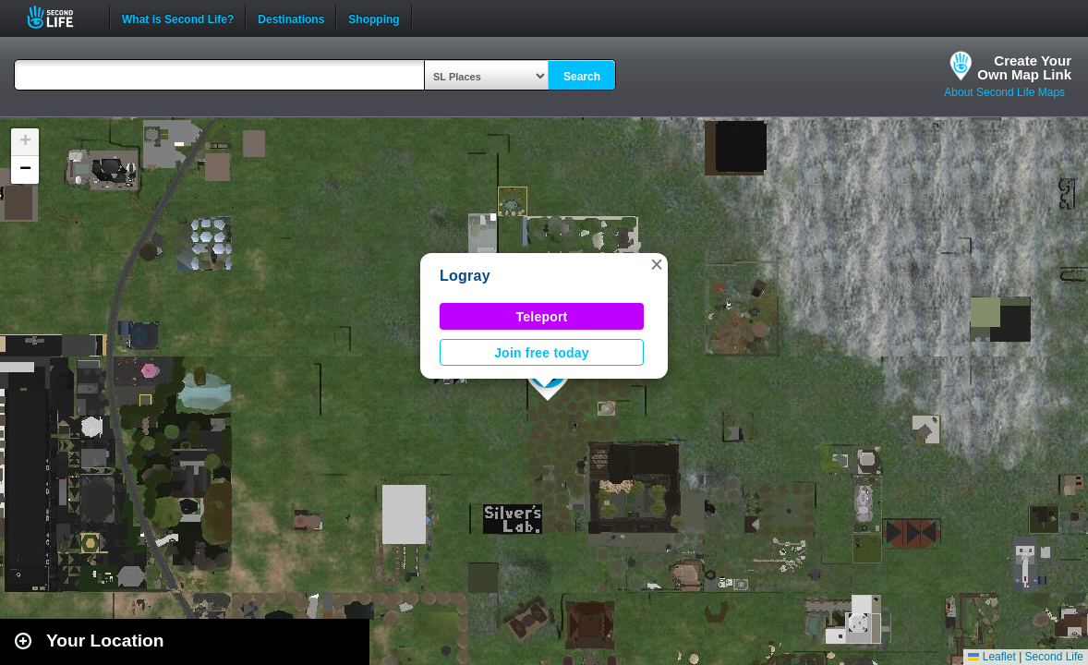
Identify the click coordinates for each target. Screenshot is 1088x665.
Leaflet (991, 656)
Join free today (541, 352)
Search (581, 76)
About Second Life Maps (1004, 92)
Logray (465, 276)
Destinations (291, 17)
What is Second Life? (178, 17)
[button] (657, 264)
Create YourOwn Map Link (1024, 67)
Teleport (542, 316)
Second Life (60, 17)
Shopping (373, 17)
